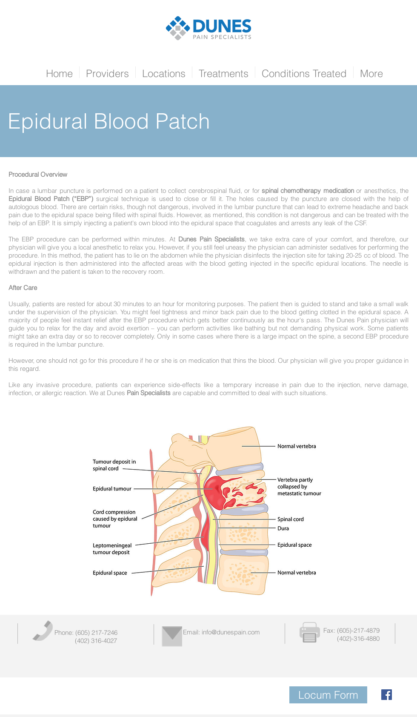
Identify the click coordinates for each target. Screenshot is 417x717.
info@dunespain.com (231, 632)
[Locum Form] (328, 694)
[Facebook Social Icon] (386, 694)
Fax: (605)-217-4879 (351, 630)
